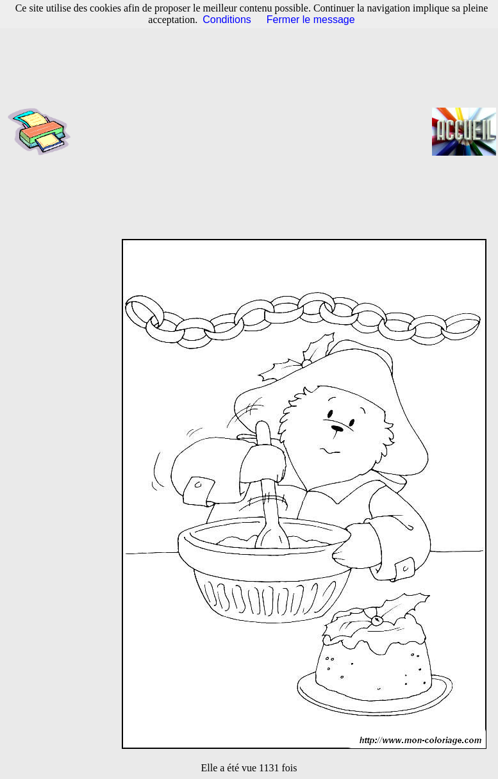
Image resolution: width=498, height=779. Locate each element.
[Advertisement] (255, 131)
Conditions (227, 19)
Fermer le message (311, 19)
